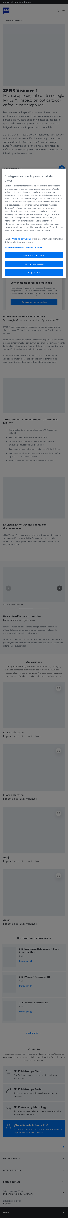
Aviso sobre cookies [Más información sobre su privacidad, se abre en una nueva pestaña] (14, 247)
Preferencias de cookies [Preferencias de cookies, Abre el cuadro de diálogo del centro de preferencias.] (34, 255)
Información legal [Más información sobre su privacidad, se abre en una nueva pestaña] (33, 247)
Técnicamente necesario (34, 263)
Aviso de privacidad (21, 238)
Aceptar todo (34, 272)
